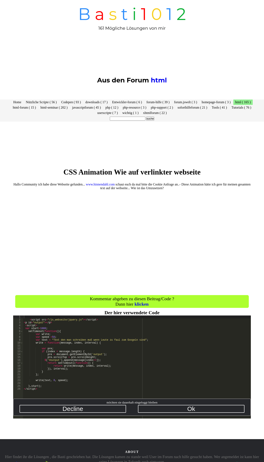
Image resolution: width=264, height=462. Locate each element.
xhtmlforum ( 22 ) (155, 113)
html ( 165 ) (243, 102)
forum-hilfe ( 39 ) (157, 102)
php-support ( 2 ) (162, 107)
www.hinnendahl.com (100, 184)
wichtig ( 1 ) (130, 113)
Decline (73, 408)
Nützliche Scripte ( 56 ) (41, 102)
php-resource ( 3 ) (134, 107)
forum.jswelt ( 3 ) (185, 102)
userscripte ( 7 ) (107, 113)
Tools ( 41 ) (219, 107)
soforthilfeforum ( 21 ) (192, 107)
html (159, 80)
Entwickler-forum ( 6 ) (127, 102)
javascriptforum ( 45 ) (86, 107)
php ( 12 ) (111, 107)
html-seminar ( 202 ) (54, 107)
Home (17, 102)
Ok (191, 408)
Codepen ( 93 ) (71, 102)
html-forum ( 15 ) (24, 107)
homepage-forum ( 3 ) (216, 102)
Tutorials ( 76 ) (241, 107)
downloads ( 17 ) (96, 102)
